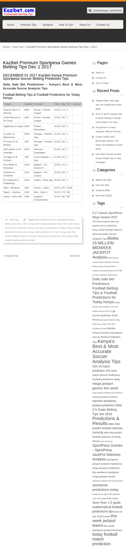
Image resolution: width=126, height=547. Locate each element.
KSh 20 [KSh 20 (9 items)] (98, 354)
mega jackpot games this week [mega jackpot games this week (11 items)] (107, 371)
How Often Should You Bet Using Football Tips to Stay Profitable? (109, 154)
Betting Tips (102, 176)
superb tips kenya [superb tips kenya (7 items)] (110, 487)
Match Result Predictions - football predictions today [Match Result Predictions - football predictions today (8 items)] (106, 363)
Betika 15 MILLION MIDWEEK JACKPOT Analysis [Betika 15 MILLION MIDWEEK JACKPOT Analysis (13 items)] (104, 243)
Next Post (77, 252)
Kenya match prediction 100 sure (41, 228)
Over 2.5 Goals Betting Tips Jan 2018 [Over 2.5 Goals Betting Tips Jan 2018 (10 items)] (106, 398)
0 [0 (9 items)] (94, 208)
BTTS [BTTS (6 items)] (110, 267)
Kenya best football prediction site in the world (41, 220)
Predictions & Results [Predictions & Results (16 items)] (106, 409)
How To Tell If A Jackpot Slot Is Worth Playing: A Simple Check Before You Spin (109, 114)
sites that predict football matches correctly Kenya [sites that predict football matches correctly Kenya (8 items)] (108, 425)
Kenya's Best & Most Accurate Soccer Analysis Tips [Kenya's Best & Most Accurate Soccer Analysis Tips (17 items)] (107, 339)
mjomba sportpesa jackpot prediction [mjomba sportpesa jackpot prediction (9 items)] (104, 389)
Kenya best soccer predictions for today (40, 224)
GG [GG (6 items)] (104, 303)
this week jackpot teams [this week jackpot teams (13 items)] (105, 509)
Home (10, 24)
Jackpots (47, 24)
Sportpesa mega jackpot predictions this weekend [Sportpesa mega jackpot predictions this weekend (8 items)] (108, 456)
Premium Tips (28, 24)
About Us (84, 24)
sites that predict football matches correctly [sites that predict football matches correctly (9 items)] (108, 416)
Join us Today (102, 83)
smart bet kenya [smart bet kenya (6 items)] (107, 430)
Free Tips (100, 181)
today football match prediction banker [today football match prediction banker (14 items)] (108, 528)
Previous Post (8, 252)
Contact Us (102, 24)
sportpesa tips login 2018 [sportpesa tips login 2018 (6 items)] (103, 483)
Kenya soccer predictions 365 (42, 233)
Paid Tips (16, 47)
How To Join (66, 24)
